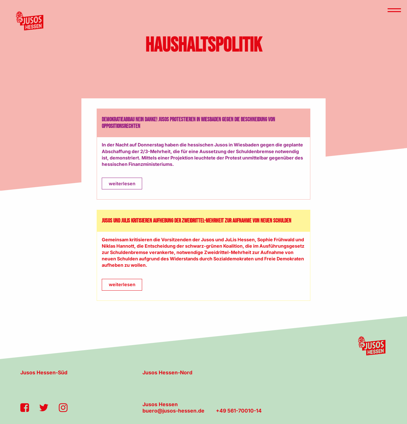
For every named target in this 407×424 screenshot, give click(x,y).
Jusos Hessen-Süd (43, 372)
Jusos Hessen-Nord (167, 372)
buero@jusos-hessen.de (173, 410)
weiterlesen (122, 183)
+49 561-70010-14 (239, 410)
